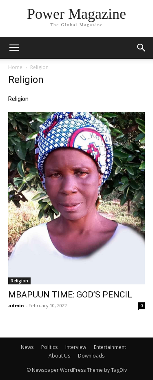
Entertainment (110, 347)
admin (16, 305)
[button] (141, 48)
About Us (59, 355)
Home (15, 67)
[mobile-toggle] (14, 48)
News (27, 347)
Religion (19, 281)
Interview (75, 347)
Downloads (91, 355)
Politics (49, 347)
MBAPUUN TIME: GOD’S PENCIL (70, 295)
